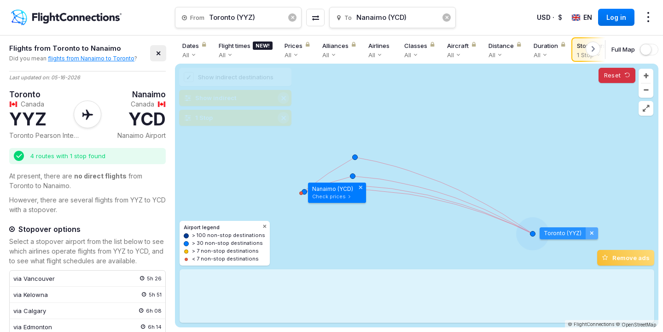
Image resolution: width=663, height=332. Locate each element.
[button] (646, 76)
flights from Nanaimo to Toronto (91, 58)
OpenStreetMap (639, 324)
